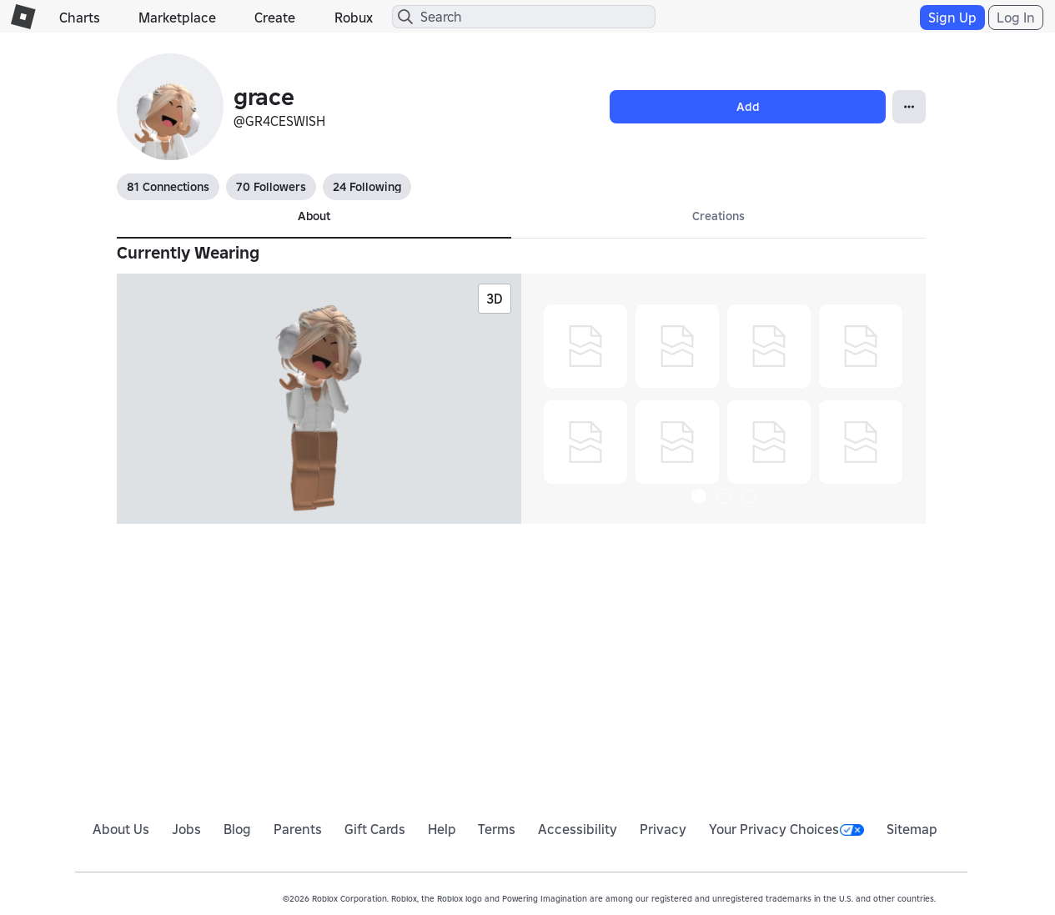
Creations (718, 216)
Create (274, 17)
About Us (121, 829)
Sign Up (952, 17)
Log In (1016, 17)
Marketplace (177, 17)
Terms (496, 829)
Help (442, 829)
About (314, 216)
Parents (298, 829)
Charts (79, 17)
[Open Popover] (909, 106)
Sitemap (912, 829)
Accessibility (577, 829)
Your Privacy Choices (786, 829)
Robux (353, 17)
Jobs (186, 829)
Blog (237, 829)
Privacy (663, 829)
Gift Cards (374, 829)
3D (494, 298)
